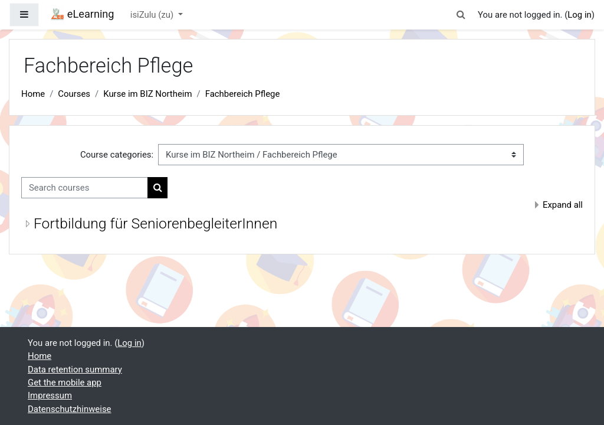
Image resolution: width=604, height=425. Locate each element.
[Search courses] (84, 187)
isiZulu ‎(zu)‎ (153, 14)
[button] (461, 14)
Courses (74, 94)
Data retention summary (75, 369)
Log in (579, 14)
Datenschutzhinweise (69, 409)
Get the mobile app (64, 382)
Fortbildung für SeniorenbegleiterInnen (155, 223)
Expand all (563, 205)
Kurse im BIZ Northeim (147, 94)
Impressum (50, 395)
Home (33, 94)
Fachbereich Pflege (242, 94)
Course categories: (116, 154)
